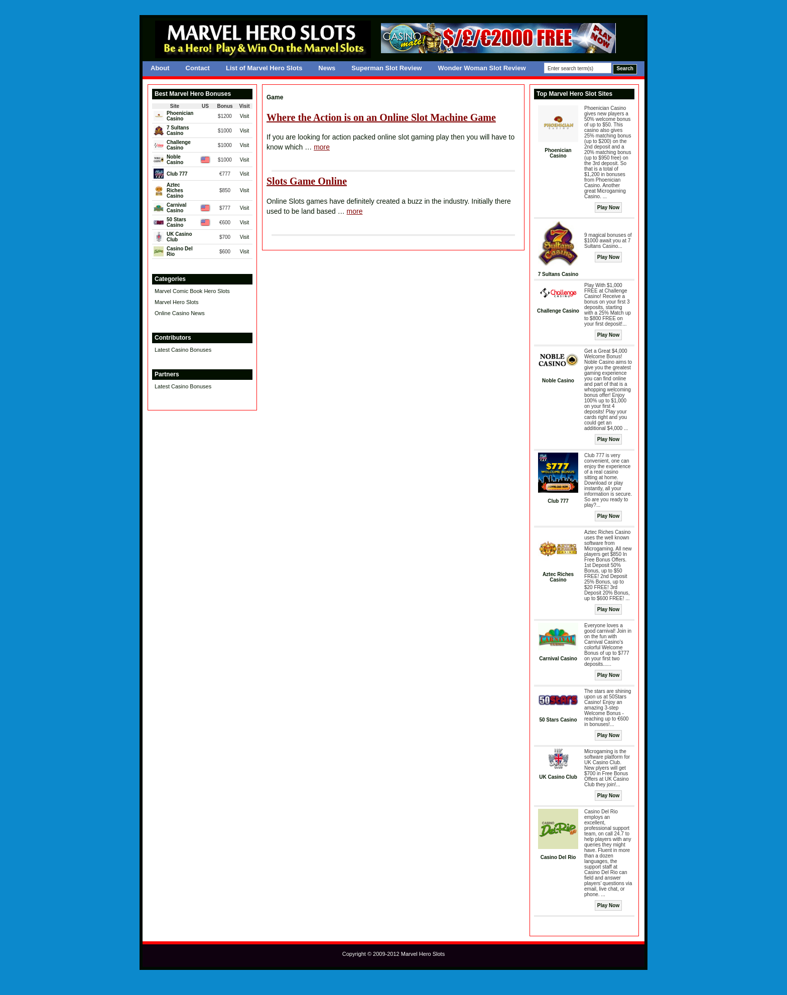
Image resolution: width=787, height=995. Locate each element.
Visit (244, 116)
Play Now (608, 207)
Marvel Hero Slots (176, 302)
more (322, 147)
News (326, 68)
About (160, 68)
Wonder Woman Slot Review (482, 68)
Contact (198, 68)
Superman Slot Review (386, 68)
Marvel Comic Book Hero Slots (192, 291)
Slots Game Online (307, 181)
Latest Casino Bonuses (183, 350)
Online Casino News (180, 313)
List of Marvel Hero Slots (264, 68)
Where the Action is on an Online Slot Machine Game (381, 117)
